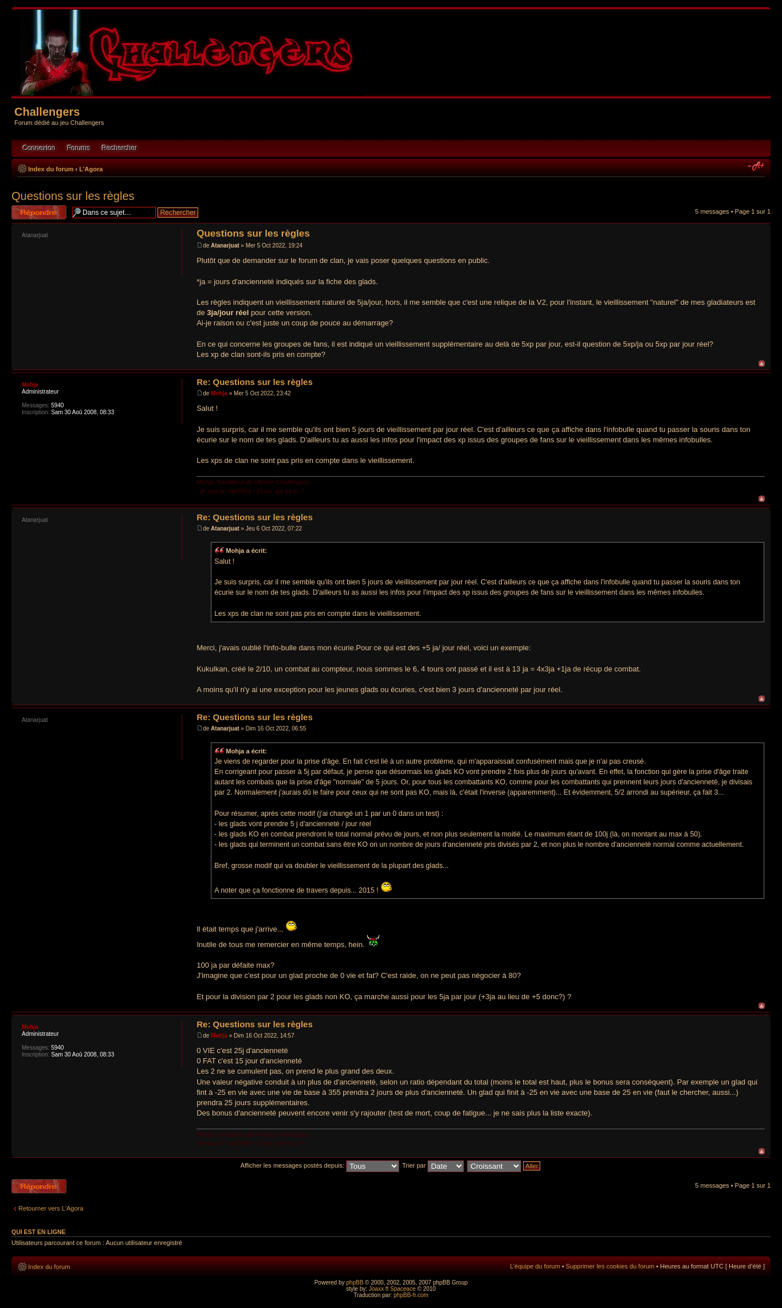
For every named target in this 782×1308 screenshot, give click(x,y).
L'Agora (91, 169)
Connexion (39, 148)
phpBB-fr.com (411, 1295)
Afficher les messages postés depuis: (320, 1165)
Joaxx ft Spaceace (392, 1289)
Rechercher (119, 148)
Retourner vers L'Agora (50, 1208)
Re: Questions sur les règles (255, 382)
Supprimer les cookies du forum (610, 1266)
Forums (79, 148)
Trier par (433, 1165)
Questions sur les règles (73, 196)
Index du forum (50, 169)
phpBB (354, 1282)
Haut (762, 363)
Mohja (219, 393)
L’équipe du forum (535, 1266)
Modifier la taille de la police (756, 167)
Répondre (38, 212)
